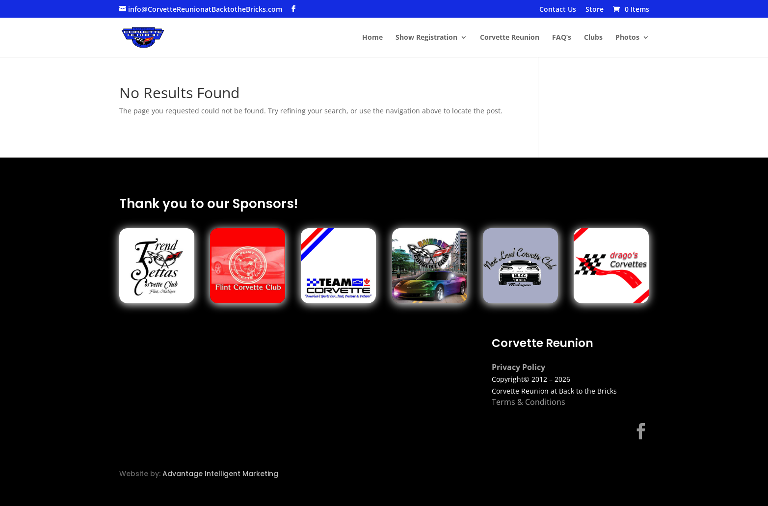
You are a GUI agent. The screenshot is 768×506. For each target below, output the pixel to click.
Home (372, 38)
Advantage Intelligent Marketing (220, 474)
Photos (627, 38)
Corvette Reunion (509, 38)
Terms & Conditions (528, 402)
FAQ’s (561, 38)
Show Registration (426, 38)
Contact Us (557, 10)
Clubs (593, 38)
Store (594, 10)
